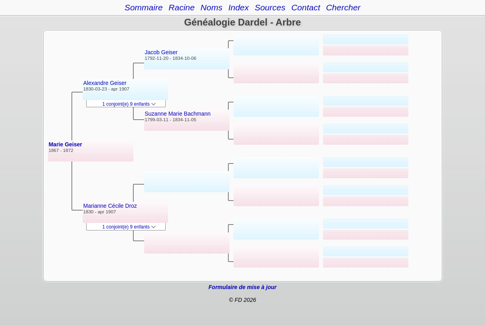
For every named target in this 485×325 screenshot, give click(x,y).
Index (238, 7)
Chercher (343, 7)
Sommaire (144, 7)
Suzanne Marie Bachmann (178, 113)
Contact (305, 7)
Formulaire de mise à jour (242, 287)
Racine (181, 7)
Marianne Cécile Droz (110, 206)
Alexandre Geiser (105, 83)
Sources (270, 7)
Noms (211, 7)
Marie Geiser (65, 144)
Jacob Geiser (161, 52)
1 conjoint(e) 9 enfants (129, 104)
